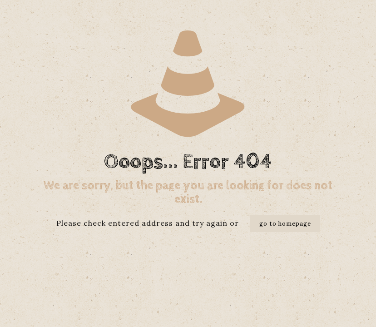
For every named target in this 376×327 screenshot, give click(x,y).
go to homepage (285, 224)
